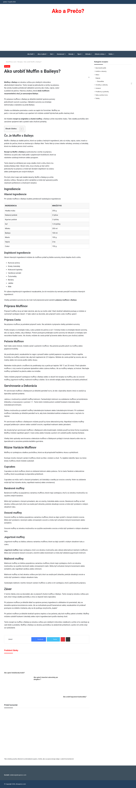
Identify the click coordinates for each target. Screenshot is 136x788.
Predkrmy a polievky (102, 91)
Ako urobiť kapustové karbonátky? (74, 697)
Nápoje (98, 78)
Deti (51, 54)
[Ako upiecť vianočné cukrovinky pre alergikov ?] (47, 665)
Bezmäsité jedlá (101, 68)
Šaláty (98, 98)
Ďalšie (111, 54)
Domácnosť (60, 54)
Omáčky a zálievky (102, 85)
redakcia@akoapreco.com (18, 775)
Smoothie (100, 81)
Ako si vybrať (42, 54)
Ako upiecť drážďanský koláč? (14, 673)
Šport (79, 54)
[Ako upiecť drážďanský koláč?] (17, 663)
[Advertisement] (68, 34)
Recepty (20, 62)
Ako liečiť (30, 54)
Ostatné (98, 88)
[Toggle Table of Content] (20, 129)
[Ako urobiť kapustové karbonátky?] (76, 675)
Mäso (97, 75)
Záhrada (87, 54)
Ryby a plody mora (102, 95)
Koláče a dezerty (101, 71)
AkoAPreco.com (10, 62)
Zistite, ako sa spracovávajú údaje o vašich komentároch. (56, 759)
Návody (71, 54)
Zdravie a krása (99, 54)
